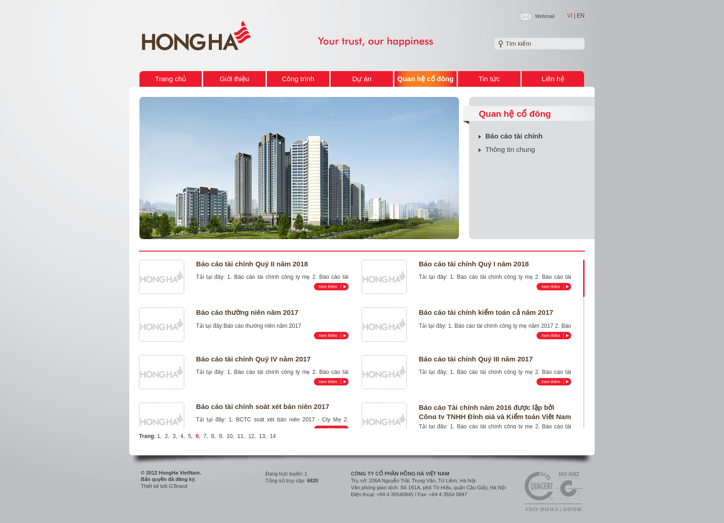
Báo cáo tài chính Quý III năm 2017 (476, 359)
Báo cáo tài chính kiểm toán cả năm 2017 (486, 312)
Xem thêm (332, 286)
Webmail (545, 16)
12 (251, 436)
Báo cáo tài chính (514, 136)
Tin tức (489, 79)
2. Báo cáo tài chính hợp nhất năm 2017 (495, 329)
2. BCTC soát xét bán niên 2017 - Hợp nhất (272, 423)
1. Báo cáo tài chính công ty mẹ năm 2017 (501, 326)
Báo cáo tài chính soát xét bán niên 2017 (262, 406)
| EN (579, 15)
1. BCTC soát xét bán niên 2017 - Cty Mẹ (285, 419)
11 (240, 436)
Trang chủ (171, 79)
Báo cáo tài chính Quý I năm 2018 (474, 264)
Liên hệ (553, 79)
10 (230, 436)
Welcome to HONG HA (196, 36)
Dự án (362, 79)
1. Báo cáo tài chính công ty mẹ (268, 277)
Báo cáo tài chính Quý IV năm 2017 (253, 359)
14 (273, 436)
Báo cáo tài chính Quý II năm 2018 (252, 264)
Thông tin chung (510, 149)
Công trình (298, 79)
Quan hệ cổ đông (426, 79)
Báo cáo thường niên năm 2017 (247, 312)
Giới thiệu (234, 79)
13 (262, 436)
